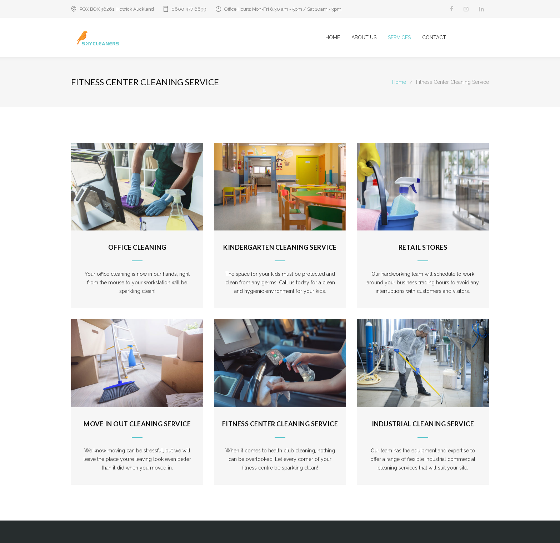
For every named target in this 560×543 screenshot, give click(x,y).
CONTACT (434, 37)
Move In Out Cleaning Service (137, 424)
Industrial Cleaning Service (423, 424)
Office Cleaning (137, 247)
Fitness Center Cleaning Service (280, 424)
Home (399, 82)
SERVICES (399, 37)
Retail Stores (423, 247)
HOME (332, 37)
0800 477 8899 (188, 9)
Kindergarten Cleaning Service (280, 247)
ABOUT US (363, 37)
